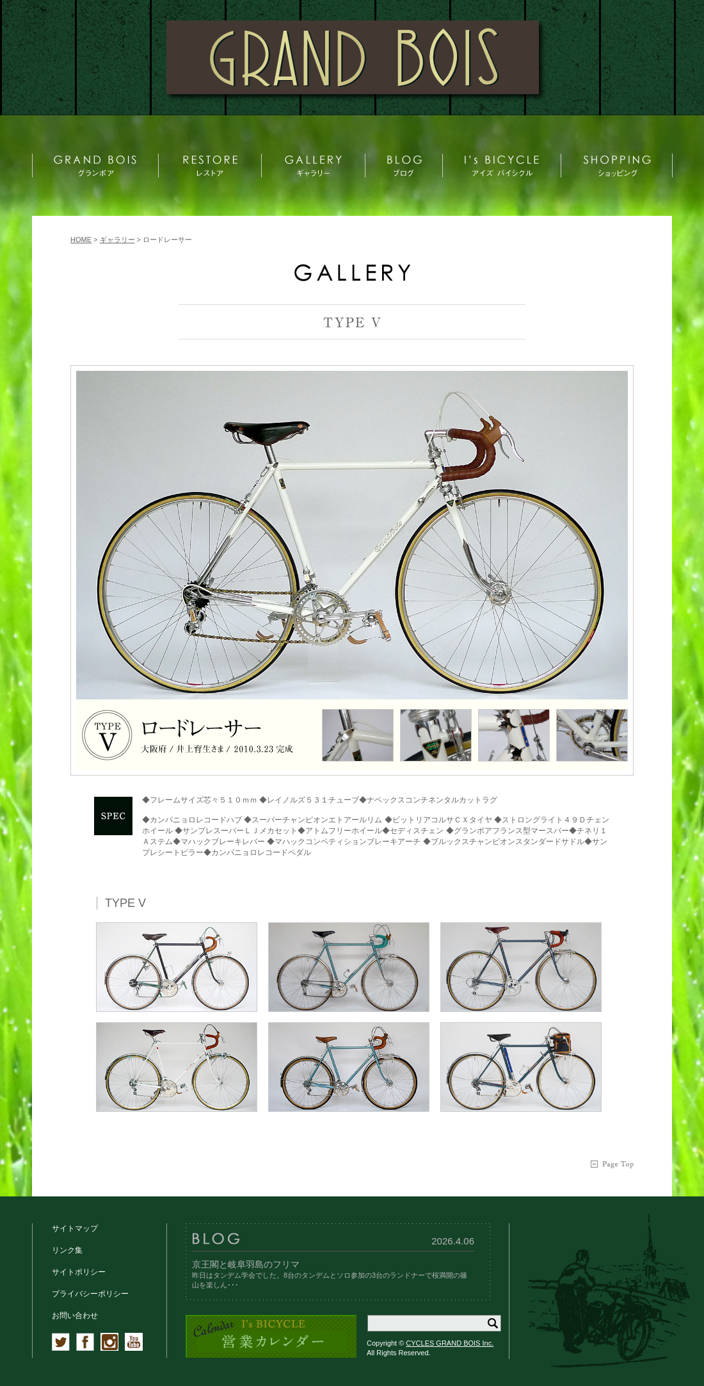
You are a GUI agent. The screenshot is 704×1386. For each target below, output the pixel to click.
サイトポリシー (79, 1272)
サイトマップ (75, 1228)
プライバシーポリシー (90, 1293)
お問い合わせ (75, 1315)
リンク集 (67, 1250)
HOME (81, 239)
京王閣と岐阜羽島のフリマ (246, 1264)
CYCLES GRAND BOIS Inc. (449, 1343)
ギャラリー (117, 239)
